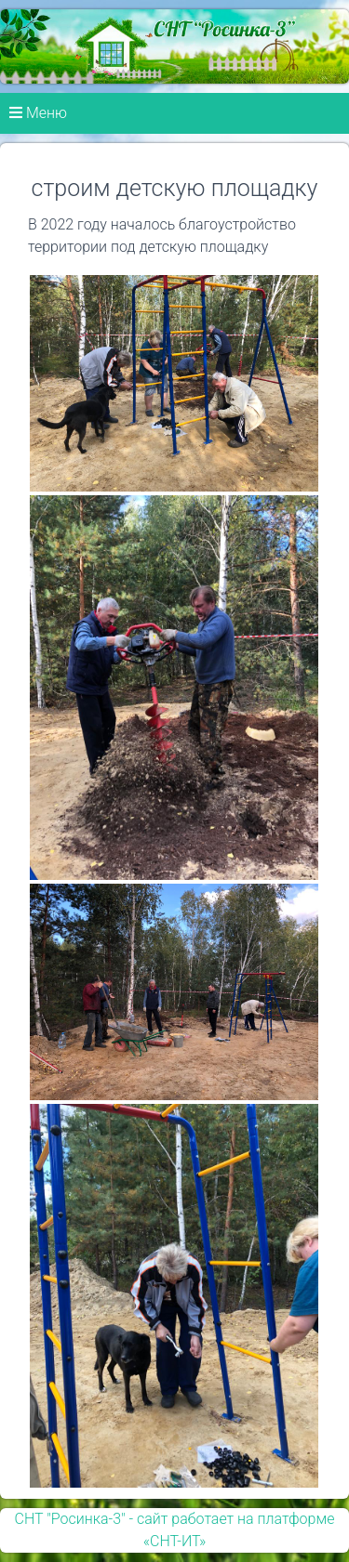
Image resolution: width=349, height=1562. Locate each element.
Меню (38, 113)
